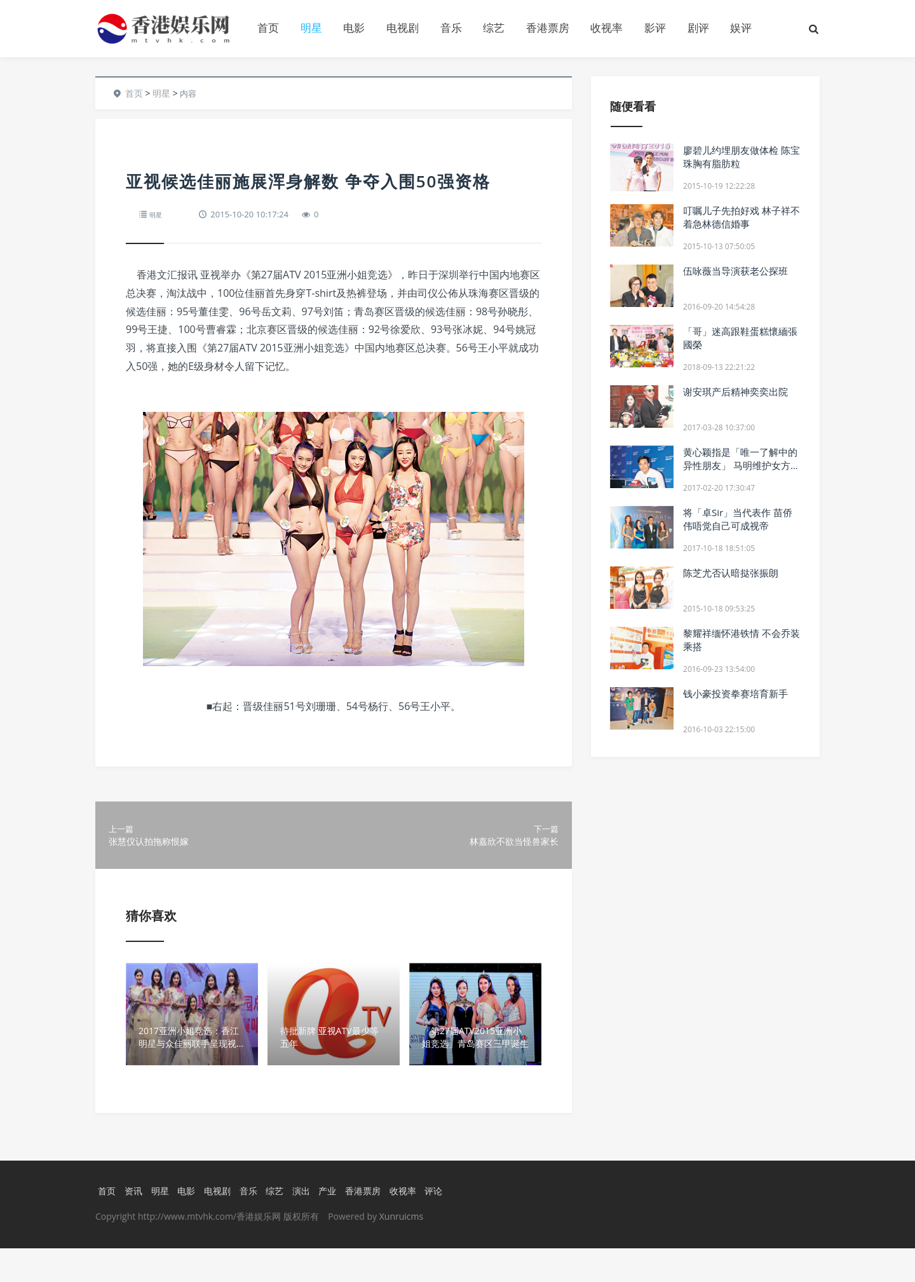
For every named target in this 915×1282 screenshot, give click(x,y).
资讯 (132, 1224)
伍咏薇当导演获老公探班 (735, 270)
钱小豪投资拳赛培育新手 (735, 693)
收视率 (606, 27)
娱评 (741, 27)
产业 (336, 1224)
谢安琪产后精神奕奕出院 (735, 391)
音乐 (451, 27)
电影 (354, 27)
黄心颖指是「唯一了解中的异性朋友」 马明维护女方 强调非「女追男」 (740, 465)
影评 (655, 27)
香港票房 (547, 27)
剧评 (698, 27)
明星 (311, 27)
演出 (308, 1224)
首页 (268, 27)
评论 (448, 1224)
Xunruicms (401, 1250)
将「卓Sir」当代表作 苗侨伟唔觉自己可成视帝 (737, 519)
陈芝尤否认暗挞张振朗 (730, 572)
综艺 (494, 27)
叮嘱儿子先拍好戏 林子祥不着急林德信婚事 (741, 217)
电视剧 (402, 27)
